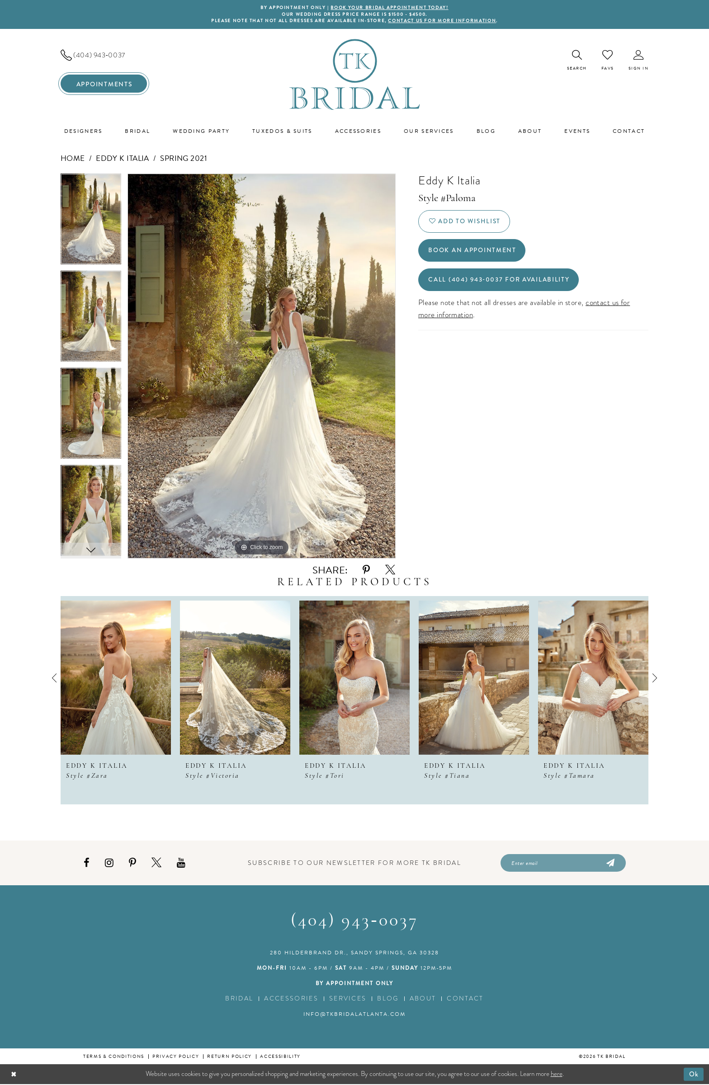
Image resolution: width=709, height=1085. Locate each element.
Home (73, 158)
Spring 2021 (183, 158)
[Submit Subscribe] (610, 864)
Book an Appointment (473, 251)
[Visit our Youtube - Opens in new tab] (181, 863)
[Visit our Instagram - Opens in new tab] (109, 863)
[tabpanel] (91, 222)
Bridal (239, 999)
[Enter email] (563, 864)
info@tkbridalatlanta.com (354, 1015)
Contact (465, 999)
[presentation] (116, 678)
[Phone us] (104, 55)
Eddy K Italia (122, 158)
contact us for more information (444, 21)
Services (348, 999)
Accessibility (280, 1057)
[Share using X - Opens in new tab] (390, 570)
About (423, 999)
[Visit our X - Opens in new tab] (156, 863)
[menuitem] (104, 55)
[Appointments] (104, 84)
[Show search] (577, 60)
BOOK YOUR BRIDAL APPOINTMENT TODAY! (389, 8)
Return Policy (229, 1057)
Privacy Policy (175, 1057)
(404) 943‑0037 (354, 922)
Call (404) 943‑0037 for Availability (500, 281)
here (556, 1074)
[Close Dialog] (13, 1075)
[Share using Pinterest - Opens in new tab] (366, 570)
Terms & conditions (113, 1057)
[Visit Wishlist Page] (607, 60)
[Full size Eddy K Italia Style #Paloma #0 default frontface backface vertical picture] (261, 366)
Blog (387, 999)
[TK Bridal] (354, 74)
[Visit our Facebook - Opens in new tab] (86, 863)
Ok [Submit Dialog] (694, 1075)
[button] (638, 60)
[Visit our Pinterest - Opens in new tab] (132, 863)
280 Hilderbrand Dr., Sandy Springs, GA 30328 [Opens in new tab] (354, 953)
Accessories (291, 999)
